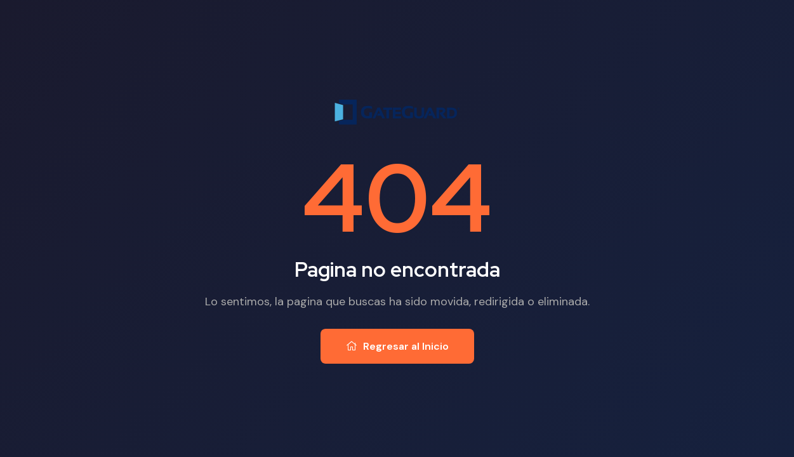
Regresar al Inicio (397, 346)
